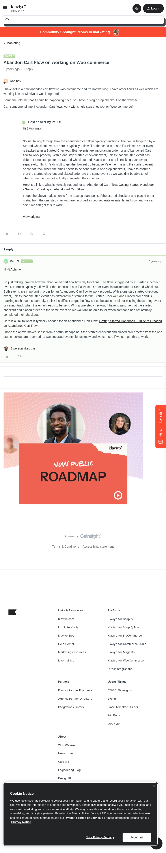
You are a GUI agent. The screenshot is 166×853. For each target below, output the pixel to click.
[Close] (154, 786)
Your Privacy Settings (100, 837)
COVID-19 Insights (120, 690)
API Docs (114, 715)
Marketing (13, 43)
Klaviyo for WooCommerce (126, 660)
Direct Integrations (120, 669)
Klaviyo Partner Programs (75, 690)
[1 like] (19, 348)
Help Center (66, 644)
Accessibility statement (98, 546)
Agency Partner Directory (75, 698)
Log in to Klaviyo (69, 627)
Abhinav (15, 81)
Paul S (14, 261)
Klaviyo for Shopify (120, 619)
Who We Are (66, 745)
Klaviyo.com (66, 619)
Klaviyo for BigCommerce (125, 635)
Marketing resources (72, 652)
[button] (4, 9)
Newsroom (65, 753)
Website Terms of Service (83, 817)
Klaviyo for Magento (121, 652)
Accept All (136, 837)
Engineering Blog (69, 770)
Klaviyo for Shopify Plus (124, 627)
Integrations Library (71, 707)
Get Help (114, 723)
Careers (63, 761)
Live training (66, 660)
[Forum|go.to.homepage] (18, 8)
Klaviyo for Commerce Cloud (127, 644)
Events (112, 698)
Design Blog (66, 778)
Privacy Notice (21, 822)
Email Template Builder (123, 707)
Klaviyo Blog (66, 635)
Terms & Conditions (65, 546)
